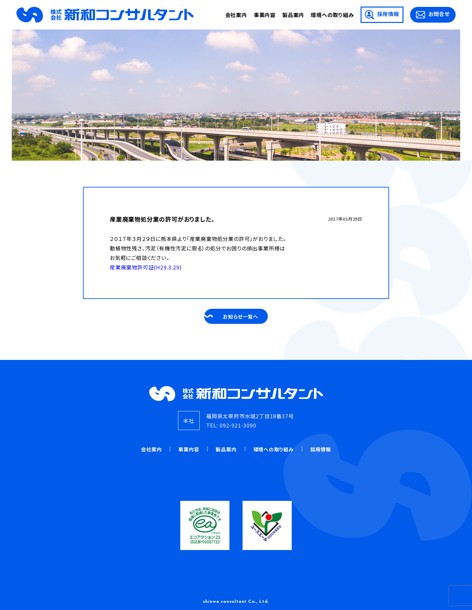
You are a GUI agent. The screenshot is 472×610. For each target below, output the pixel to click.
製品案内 (293, 15)
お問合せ (433, 14)
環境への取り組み (332, 15)
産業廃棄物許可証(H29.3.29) (146, 267)
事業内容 (265, 15)
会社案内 (236, 15)
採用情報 (382, 14)
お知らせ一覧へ (241, 316)
